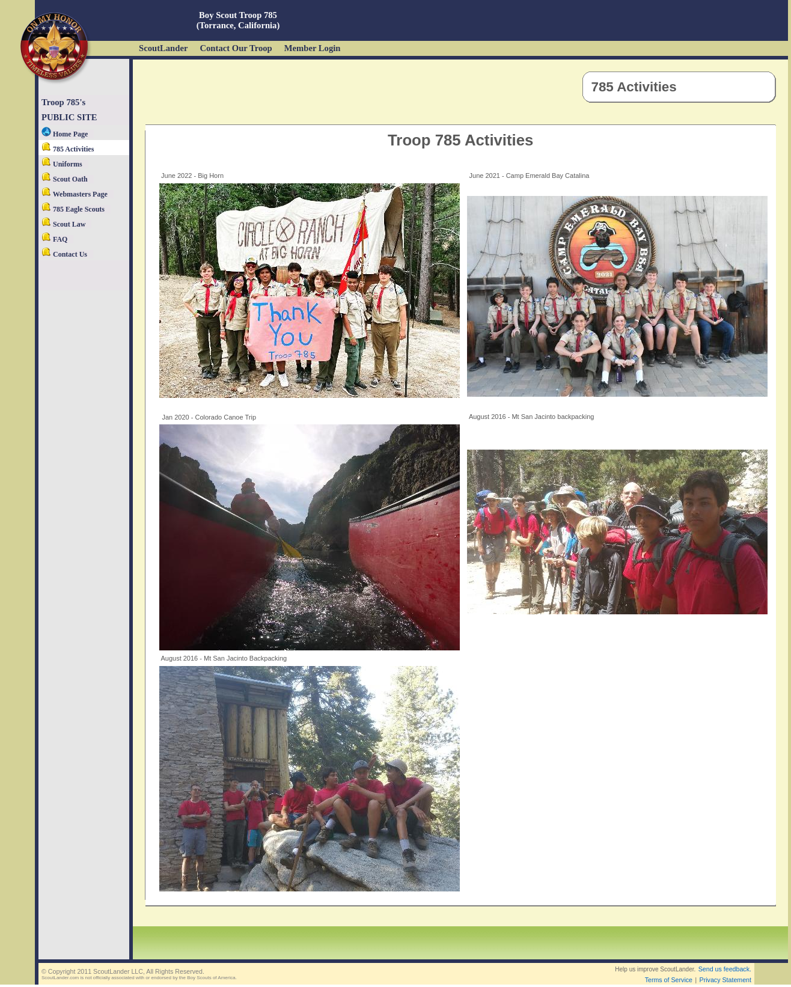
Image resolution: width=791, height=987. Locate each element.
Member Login (312, 48)
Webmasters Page (74, 194)
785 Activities (67, 149)
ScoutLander (163, 48)
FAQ (54, 239)
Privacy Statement (725, 979)
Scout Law (63, 224)
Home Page (64, 134)
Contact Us (64, 254)
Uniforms (61, 164)
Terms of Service (668, 979)
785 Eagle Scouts (73, 209)
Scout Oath (64, 179)
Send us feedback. (724, 969)
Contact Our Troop (236, 48)
